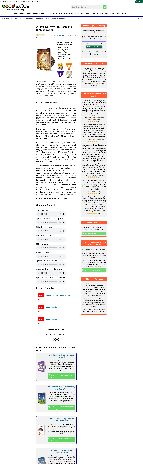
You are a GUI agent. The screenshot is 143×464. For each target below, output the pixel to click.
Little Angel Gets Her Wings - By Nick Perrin (61, 451)
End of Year (27, 19)
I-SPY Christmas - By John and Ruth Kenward (62, 419)
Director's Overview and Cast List (60, 295)
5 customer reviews (55, 35)
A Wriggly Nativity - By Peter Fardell (61, 356)
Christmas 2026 (41, 19)
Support (136, 19)
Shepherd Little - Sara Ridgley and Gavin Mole (61, 388)
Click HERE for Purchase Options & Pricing (62, 376)
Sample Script (51, 307)
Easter (16, 19)
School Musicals (57, 19)
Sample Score (51, 319)
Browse (7, 19)
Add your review (90, 233)
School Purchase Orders (93, 270)
